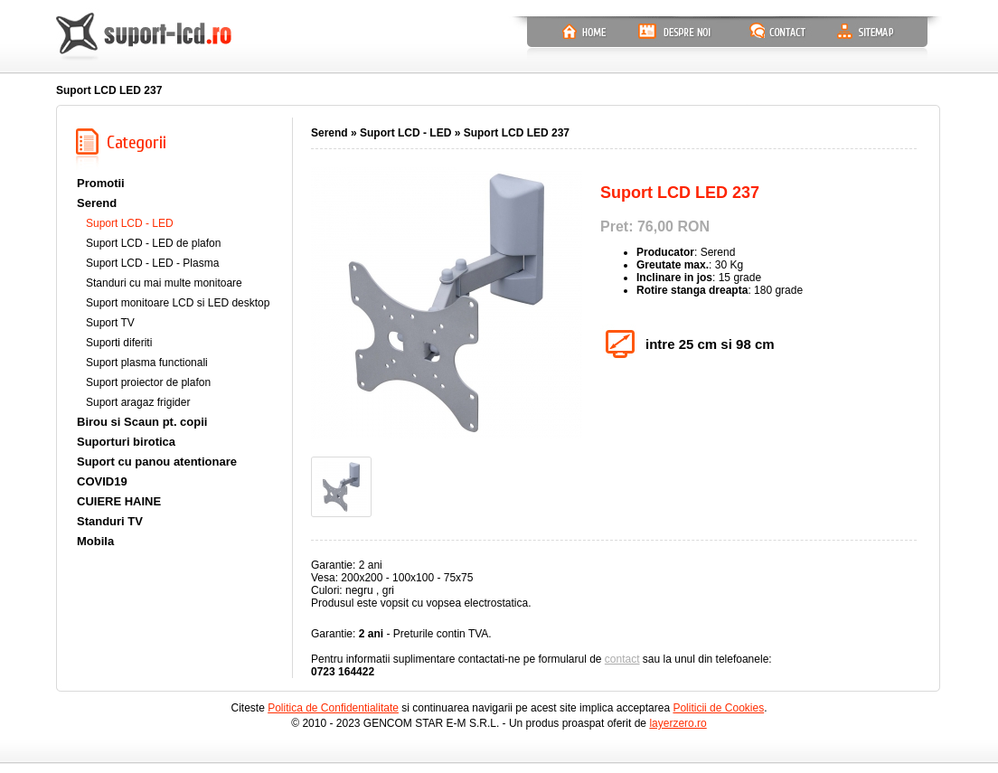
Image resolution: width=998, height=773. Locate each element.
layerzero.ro (677, 723)
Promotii (101, 183)
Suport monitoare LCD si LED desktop (177, 303)
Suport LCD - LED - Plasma (152, 263)
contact (622, 659)
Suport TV (110, 322)
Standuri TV (110, 521)
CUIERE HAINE (119, 501)
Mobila (95, 541)
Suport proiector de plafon (148, 382)
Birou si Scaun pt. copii (142, 422)
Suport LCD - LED (130, 223)
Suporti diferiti (119, 342)
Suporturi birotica (126, 441)
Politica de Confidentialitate (333, 708)
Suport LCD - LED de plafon (153, 243)
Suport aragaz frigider (138, 402)
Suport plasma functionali (147, 362)
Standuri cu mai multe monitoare (164, 283)
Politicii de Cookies (718, 708)
